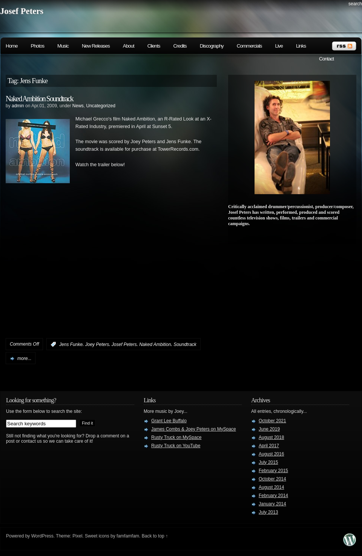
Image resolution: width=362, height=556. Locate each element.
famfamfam (128, 536)
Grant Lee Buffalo (169, 420)
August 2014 (271, 487)
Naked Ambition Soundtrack (39, 98)
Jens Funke (71, 344)
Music (63, 46)
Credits (179, 46)
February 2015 (273, 470)
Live (278, 46)
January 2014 (272, 504)
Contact (326, 59)
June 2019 (269, 429)
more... (24, 358)
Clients (153, 46)
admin (18, 105)
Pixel (77, 536)
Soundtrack (184, 344)
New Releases (96, 46)
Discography (212, 46)
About (128, 46)
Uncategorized (100, 105)
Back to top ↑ (155, 536)
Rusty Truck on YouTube (175, 445)
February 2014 (273, 495)
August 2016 (271, 454)
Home (12, 46)
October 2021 (272, 420)
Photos (37, 46)
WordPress (42, 536)
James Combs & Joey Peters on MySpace (193, 429)
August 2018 (271, 437)
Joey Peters (97, 344)
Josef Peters (21, 11)
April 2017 (269, 445)
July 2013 (268, 512)
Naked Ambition (155, 344)
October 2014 (272, 479)
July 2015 (268, 462)
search (355, 3)
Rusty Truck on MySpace (176, 437)
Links (301, 46)
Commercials (249, 46)
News (78, 105)
